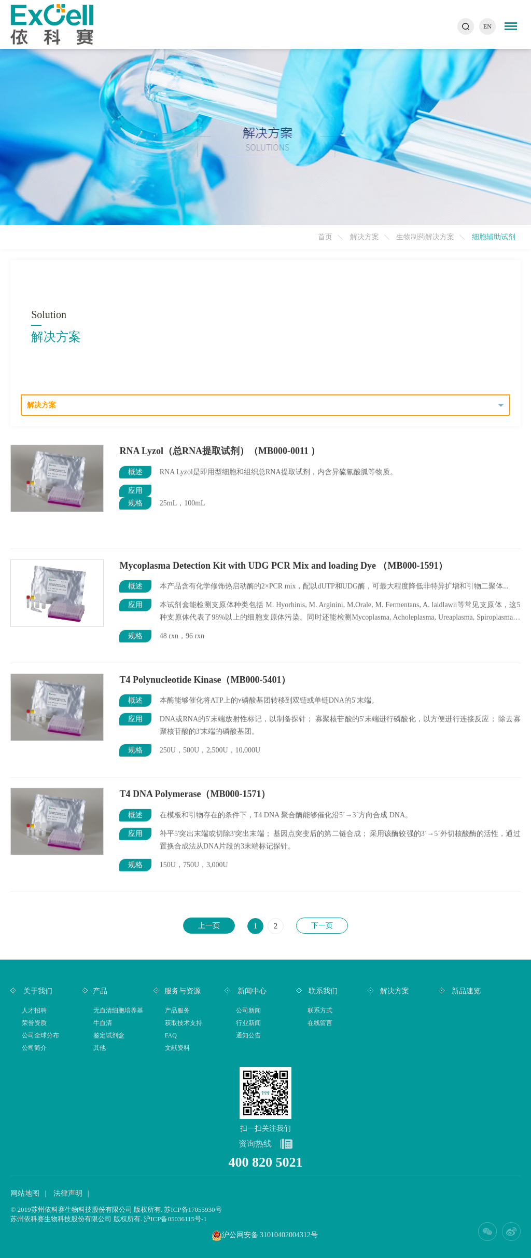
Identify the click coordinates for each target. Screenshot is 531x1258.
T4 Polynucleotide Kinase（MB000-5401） (204, 679)
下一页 (322, 925)
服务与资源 (182, 991)
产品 (100, 991)
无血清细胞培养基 (118, 1010)
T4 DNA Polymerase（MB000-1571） (194, 793)
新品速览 (465, 991)
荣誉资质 (34, 1023)
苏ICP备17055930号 (192, 1209)
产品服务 (177, 1010)
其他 (99, 1047)
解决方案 (364, 237)
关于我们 (36, 991)
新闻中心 (251, 991)
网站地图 (24, 1193)
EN (487, 26)
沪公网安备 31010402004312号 (270, 1235)
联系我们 (322, 991)
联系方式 (320, 1010)
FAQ (171, 1035)
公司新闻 (248, 1010)
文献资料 (177, 1047)
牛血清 (102, 1023)
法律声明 (67, 1193)
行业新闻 (248, 1023)
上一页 (209, 925)
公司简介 (34, 1047)
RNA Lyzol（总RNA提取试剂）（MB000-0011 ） (219, 450)
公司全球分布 (40, 1035)
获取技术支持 (183, 1023)
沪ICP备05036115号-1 (175, 1219)
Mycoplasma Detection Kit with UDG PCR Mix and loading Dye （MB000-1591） (283, 565)
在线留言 (320, 1023)
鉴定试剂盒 (108, 1035)
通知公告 (248, 1035)
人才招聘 (34, 1010)
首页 (325, 237)
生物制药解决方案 (425, 237)
